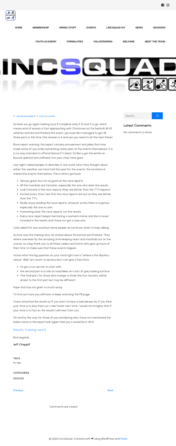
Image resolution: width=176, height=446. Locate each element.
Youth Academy (45, 41)
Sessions (159, 27)
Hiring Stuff (67, 27)
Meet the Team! (155, 41)
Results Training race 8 (29, 329)
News (139, 27)
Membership (41, 27)
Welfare (129, 41)
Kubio (123, 438)
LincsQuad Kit (115, 27)
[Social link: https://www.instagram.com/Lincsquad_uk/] (167, 5)
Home (18, 27)
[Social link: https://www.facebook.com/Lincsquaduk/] (162, 5)
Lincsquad (18, 378)
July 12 (42, 116)
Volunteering (102, 41)
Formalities (75, 41)
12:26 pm (51, 116)
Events (91, 27)
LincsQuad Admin (24, 116)
